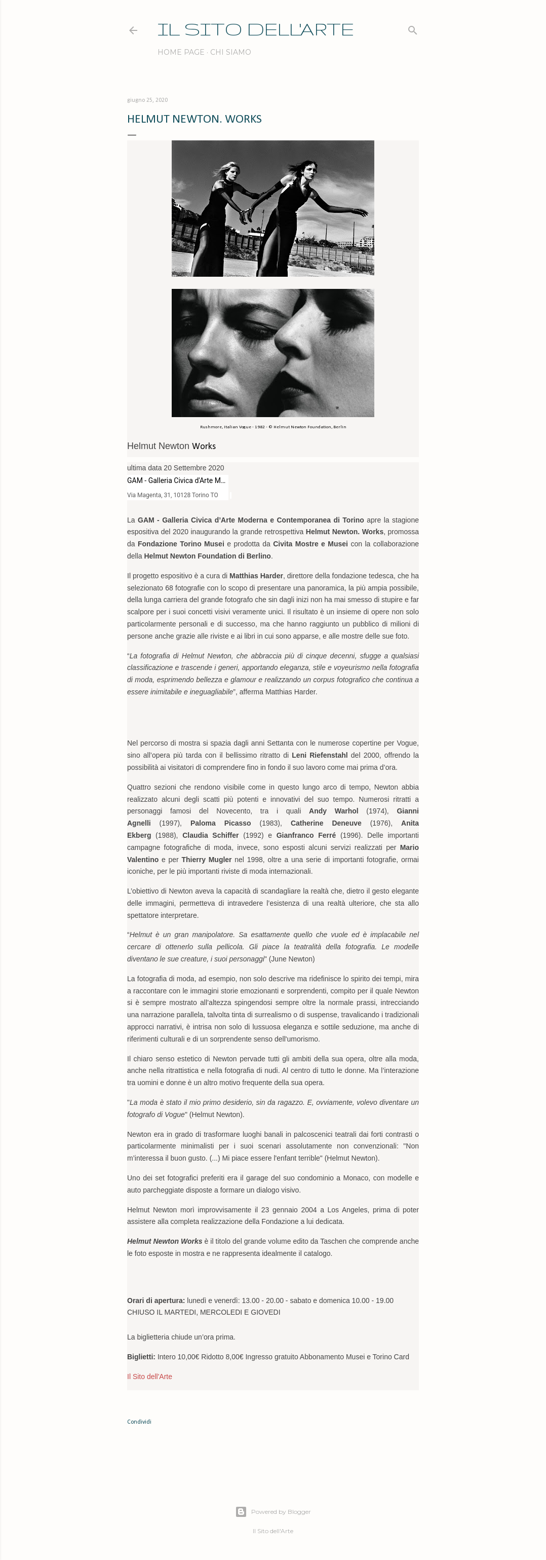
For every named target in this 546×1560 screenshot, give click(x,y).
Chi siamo (230, 52)
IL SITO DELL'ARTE (256, 28)
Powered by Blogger (273, 1512)
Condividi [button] (139, 1422)
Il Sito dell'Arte (149, 1376)
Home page (181, 52)
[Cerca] (413, 28)
